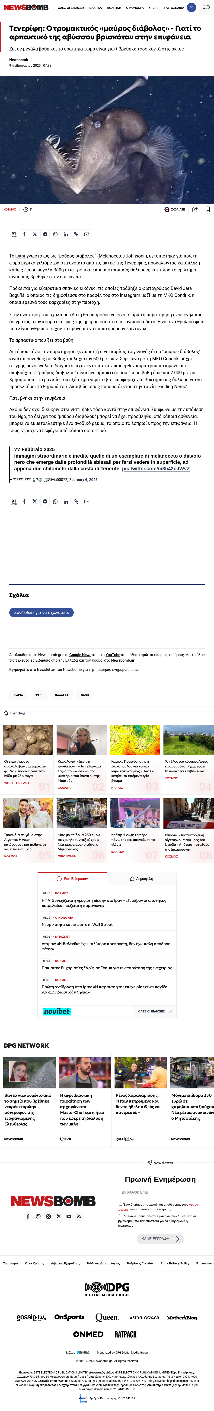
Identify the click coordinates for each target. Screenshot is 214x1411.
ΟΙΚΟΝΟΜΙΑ (135, 7)
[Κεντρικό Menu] (206, 7)
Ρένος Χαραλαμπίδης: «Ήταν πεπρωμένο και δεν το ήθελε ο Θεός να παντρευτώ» (138, 1104)
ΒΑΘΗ (85, 695)
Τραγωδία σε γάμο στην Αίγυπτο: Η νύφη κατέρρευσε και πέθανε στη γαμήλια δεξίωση (26, 842)
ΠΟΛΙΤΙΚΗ (114, 7)
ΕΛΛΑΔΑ (95, 7)
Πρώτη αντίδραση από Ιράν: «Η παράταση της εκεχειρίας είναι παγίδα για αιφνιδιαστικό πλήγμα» (105, 989)
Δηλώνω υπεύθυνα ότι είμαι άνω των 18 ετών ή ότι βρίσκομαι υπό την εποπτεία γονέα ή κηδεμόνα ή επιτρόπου (158, 1220)
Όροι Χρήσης (34, 1263)
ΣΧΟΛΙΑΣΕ (174, 209)
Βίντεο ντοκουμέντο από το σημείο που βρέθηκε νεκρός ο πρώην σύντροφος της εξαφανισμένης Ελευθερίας (27, 1110)
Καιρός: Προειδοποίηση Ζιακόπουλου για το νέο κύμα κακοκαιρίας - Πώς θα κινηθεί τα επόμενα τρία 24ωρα (132, 771)
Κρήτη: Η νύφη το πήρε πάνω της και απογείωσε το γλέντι (133, 839)
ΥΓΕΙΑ (153, 7)
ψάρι (21, 256)
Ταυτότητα (10, 1263)
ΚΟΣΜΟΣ (10, 209)
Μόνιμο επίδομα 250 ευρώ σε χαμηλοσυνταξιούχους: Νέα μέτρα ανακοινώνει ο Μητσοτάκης (79, 842)
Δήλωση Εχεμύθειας (65, 1263)
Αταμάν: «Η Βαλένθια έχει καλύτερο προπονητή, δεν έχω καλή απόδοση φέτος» (106, 946)
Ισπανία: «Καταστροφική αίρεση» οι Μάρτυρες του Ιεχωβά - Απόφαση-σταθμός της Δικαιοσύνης (187, 842)
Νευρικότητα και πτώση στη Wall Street (77, 924)
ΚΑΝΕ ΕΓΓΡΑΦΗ (160, 1239)
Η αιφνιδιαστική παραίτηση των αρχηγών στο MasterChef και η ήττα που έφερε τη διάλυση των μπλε (82, 1110)
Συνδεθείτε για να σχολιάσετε (41, 612)
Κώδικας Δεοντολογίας (103, 1263)
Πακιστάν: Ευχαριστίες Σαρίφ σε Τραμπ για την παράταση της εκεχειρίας (107, 967)
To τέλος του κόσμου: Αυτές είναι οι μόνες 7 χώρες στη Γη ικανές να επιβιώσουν (186, 766)
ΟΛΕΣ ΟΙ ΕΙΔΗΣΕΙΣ (71, 7)
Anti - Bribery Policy (174, 1263)
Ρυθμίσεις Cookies (140, 1263)
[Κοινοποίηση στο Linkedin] (65, 234)
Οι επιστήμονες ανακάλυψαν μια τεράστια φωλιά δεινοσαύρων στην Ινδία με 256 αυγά (25, 768)
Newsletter (46, 669)
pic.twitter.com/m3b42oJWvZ (156, 468)
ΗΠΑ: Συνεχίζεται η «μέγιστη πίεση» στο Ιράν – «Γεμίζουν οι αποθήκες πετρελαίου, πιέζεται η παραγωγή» (104, 903)
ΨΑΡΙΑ (18, 695)
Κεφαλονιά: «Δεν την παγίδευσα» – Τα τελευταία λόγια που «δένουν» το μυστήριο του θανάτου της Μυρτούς (79, 771)
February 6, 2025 (84, 480)
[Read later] (207, 209)
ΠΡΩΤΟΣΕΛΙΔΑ (173, 7)
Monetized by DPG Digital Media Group (122, 1352)
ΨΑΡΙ (38, 695)
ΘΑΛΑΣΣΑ (61, 695)
